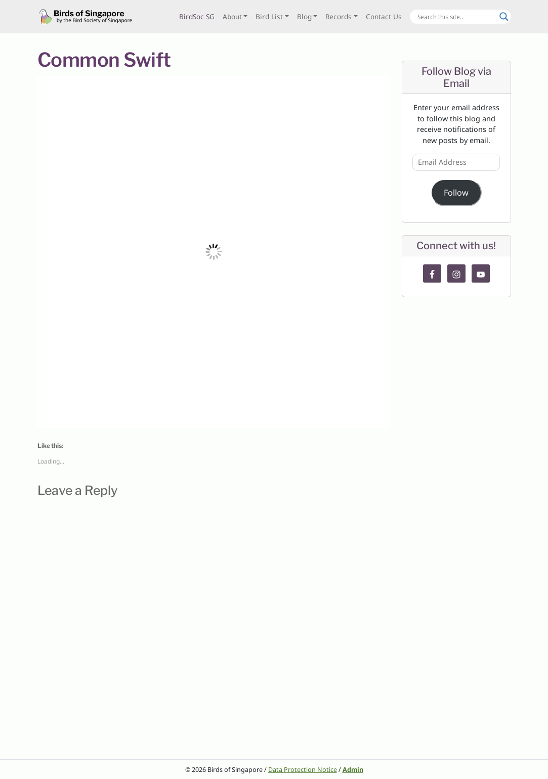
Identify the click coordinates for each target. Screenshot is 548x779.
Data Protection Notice (302, 769)
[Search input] (455, 17)
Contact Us (384, 16)
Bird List (269, 16)
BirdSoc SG (197, 16)
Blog (304, 16)
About (232, 16)
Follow (456, 192)
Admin (353, 769)
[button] (213, 252)
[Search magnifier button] (504, 17)
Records (338, 16)
